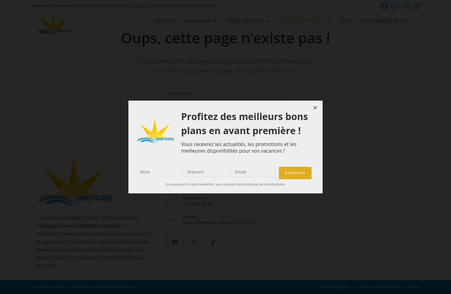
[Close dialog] (315, 108)
